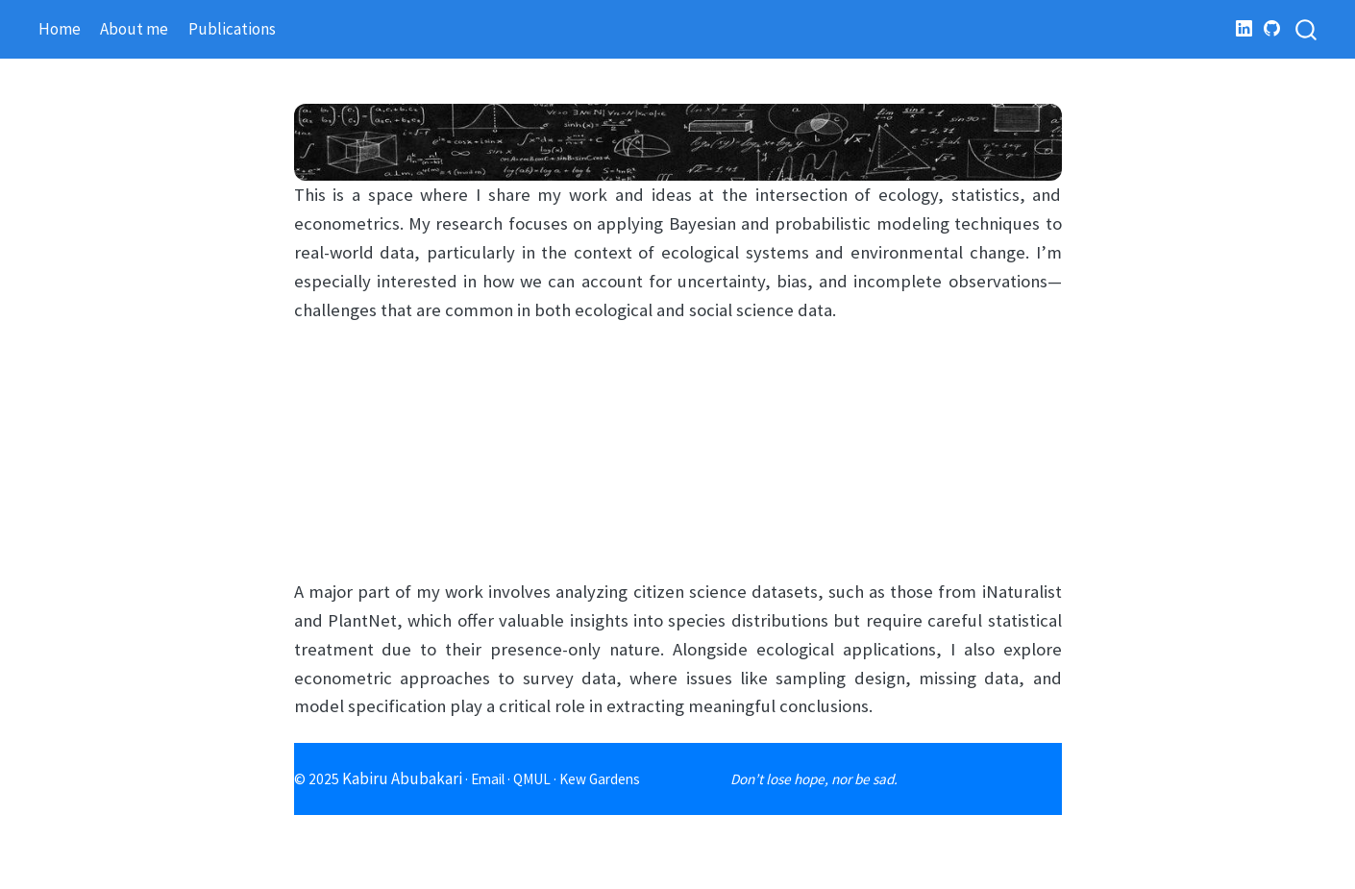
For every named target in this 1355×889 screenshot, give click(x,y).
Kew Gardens (599, 779)
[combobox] (1307, 29)
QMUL (532, 779)
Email (488, 779)
